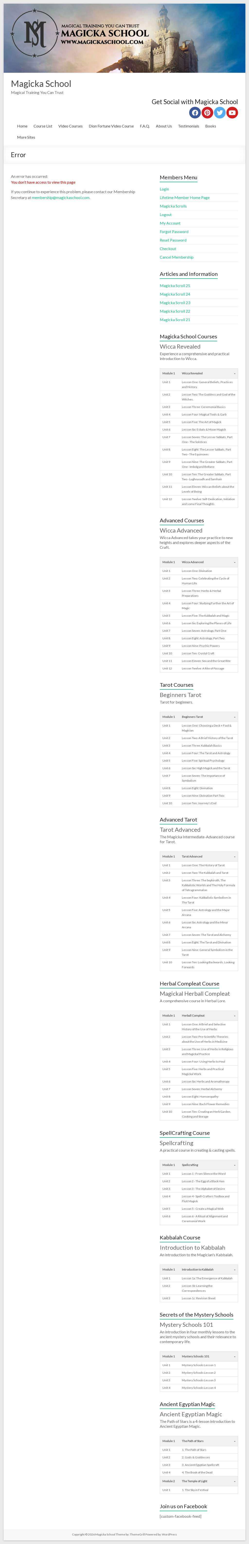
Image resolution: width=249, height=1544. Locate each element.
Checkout (168, 248)
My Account (170, 223)
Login (164, 189)
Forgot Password (174, 231)
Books (210, 126)
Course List (43, 126)
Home (22, 126)
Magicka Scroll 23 (175, 302)
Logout (166, 214)
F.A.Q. (145, 126)
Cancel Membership (177, 257)
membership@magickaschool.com (60, 197)
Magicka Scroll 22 (175, 311)
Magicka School (41, 83)
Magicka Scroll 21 (175, 319)
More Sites (26, 137)
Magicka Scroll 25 (175, 285)
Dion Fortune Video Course (111, 126)
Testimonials (188, 126)
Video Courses (70, 126)
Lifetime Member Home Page (185, 197)
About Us (164, 126)
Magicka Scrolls (173, 206)
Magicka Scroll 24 (175, 294)
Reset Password (173, 240)
